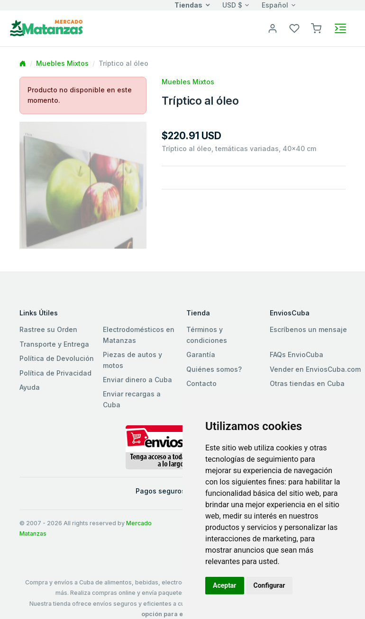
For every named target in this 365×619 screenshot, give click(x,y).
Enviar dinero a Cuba (137, 380)
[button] (316, 28)
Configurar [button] (269, 585)
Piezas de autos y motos (132, 359)
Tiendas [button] (188, 5)
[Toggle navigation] (340, 28)
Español (275, 5)
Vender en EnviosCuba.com (315, 369)
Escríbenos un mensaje (308, 329)
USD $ (232, 5)
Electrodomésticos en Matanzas (138, 334)
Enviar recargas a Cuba (132, 399)
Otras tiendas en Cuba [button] (307, 383)
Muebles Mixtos (62, 63)
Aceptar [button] (225, 585)
